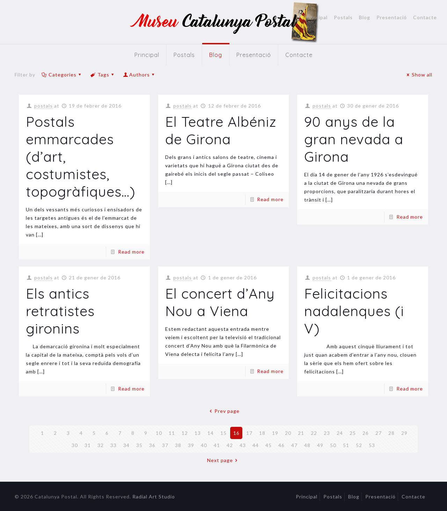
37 (165, 445)
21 (301, 433)
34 (126, 445)
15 (223, 433)
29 (404, 433)
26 (365, 433)
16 (236, 433)
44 (255, 445)
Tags (102, 75)
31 (88, 445)
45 (268, 445)
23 (327, 433)
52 (359, 445)
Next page (223, 460)
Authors (140, 75)
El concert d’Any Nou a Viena (220, 302)
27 (378, 433)
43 (243, 445)
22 (314, 433)
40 (204, 445)
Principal (317, 17)
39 (191, 445)
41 (217, 445)
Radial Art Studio (153, 496)
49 (320, 445)
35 (139, 445)
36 (152, 445)
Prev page (223, 411)
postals (43, 106)
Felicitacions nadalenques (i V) (354, 311)
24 (340, 433)
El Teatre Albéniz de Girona (221, 130)
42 (230, 445)
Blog (364, 17)
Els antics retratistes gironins (60, 311)
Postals (343, 17)
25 (353, 433)
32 (100, 445)
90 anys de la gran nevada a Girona (353, 139)
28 (391, 433)
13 (198, 433)
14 (210, 433)
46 (281, 445)
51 (346, 445)
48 (307, 445)
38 (178, 445)
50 (333, 445)
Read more (131, 252)
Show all (418, 75)
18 (262, 433)
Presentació (391, 17)
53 (372, 445)
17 (249, 433)
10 (159, 433)
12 (185, 433)
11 (172, 433)
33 (113, 445)
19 (275, 433)
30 (75, 445)
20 (288, 433)
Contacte (425, 17)
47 (294, 445)
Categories (62, 75)
